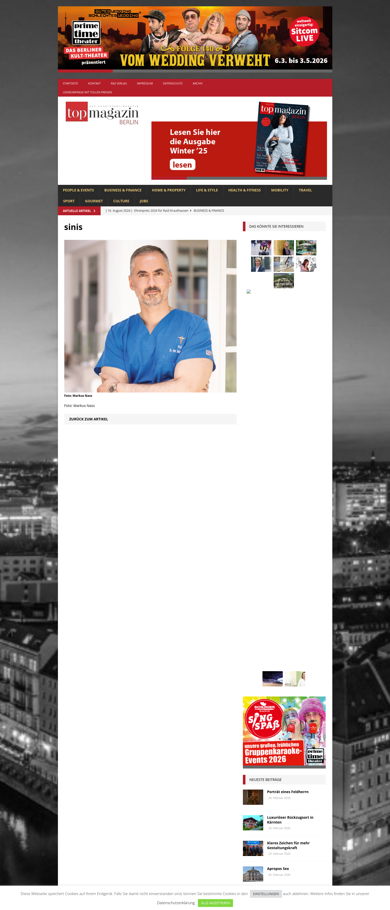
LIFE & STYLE (207, 190)
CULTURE (121, 201)
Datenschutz (173, 83)
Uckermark (301, 659)
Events (311, 575)
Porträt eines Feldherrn (288, 410)
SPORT (69, 201)
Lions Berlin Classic (299, 612)
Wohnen (252, 678)
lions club (254, 622)
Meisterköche (297, 622)
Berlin (282, 565)
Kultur (251, 612)
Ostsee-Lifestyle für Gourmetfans (284, 515)
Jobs (144, 201)
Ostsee (273, 640)
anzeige (269, 556)
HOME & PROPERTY (169, 190)
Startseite (70, 83)
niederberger (304, 631)
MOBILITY (279, 190)
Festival (252, 584)
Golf (276, 593)
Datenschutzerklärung (176, 902)
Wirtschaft (295, 669)
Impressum (145, 83)
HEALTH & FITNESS (244, 190)
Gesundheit (255, 593)
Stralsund (277, 659)
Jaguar (301, 603)
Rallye (310, 640)
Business (302, 565)
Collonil (253, 575)
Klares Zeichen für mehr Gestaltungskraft (288, 463)
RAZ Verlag (119, 83)
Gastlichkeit (277, 584)
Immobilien (254, 603)
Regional (253, 650)
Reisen (273, 650)
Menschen (254, 631)
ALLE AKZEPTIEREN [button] (215, 903)
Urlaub (251, 669)
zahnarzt (275, 678)
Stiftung (252, 659)
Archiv (197, 83)
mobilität (278, 631)
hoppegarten (298, 593)
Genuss (300, 584)
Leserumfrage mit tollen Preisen (87, 92)
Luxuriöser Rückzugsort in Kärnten (290, 438)
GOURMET (94, 201)
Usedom (271, 669)
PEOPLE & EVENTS (78, 190)
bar (248, 565)
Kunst (270, 612)
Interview (280, 603)
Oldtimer (253, 640)
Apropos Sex (278, 487)
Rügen (291, 650)
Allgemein (138, 792)
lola (274, 622)
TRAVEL (305, 190)
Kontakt (94, 83)
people (292, 640)
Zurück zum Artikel (88, 419)
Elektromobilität (283, 575)
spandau (311, 650)
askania (290, 556)
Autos (309, 556)
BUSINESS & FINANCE (123, 190)
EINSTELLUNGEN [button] (266, 893)
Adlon (250, 556)
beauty (265, 565)
